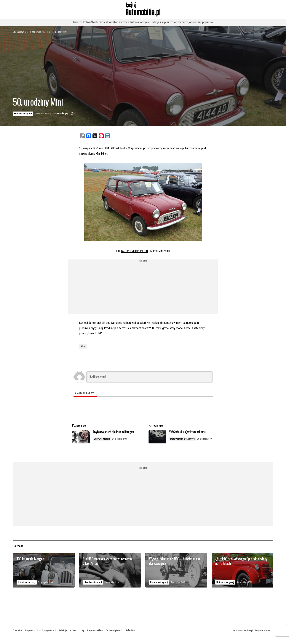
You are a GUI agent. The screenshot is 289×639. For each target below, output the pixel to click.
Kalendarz (130, 633)
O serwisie (17, 633)
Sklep (81, 633)
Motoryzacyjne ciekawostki (184, 438)
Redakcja (63, 633)
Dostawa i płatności (114, 633)
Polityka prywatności (46, 633)
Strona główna (19, 32)
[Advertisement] (143, 288)
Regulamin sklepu (95, 633)
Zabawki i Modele (105, 442)
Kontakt (73, 633)
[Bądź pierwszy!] (149, 376)
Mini (83, 346)
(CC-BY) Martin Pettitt (135, 250)
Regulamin (30, 633)
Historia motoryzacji (38, 32)
